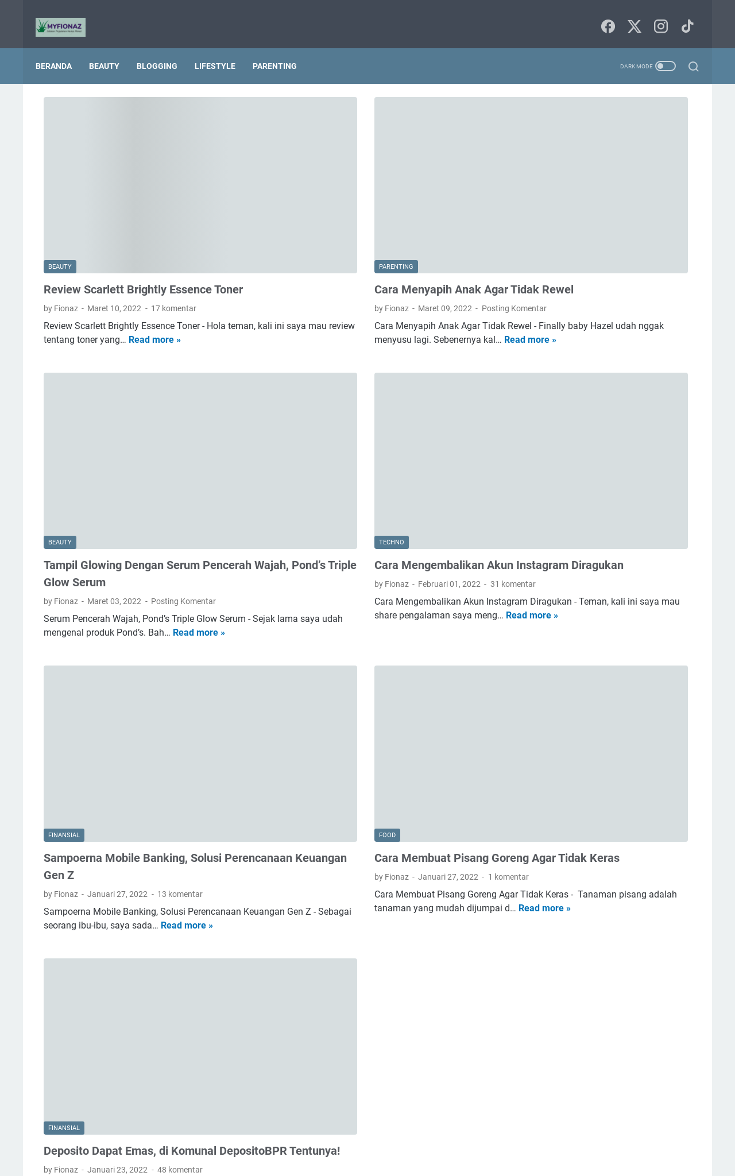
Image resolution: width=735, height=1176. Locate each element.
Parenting (283, 47)
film (645, 290)
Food (534, 226)
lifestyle (667, 311)
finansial (540, 311)
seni (562, 354)
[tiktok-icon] (683, 15)
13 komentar (180, 733)
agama (537, 248)
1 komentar (403, 733)
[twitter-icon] (632, 15)
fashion (611, 290)
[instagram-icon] (657, 15)
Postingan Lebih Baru (94, 1067)
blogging (652, 248)
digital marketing (555, 290)
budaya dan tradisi (589, 269)
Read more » (98, 282)
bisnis (612, 248)
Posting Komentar (409, 237)
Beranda (62, 47)
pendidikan (646, 333)
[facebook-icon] (606, 15)
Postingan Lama (436, 1067)
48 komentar (180, 980)
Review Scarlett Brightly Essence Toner (143, 219)
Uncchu (414, 1158)
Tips (656, 226)
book (534, 269)
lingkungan (544, 333)
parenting (595, 333)
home (579, 311)
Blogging (165, 47)
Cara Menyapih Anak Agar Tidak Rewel (369, 219)
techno (595, 354)
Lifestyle (223, 47)
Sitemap (368, 1134)
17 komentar (173, 237)
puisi (533, 354)
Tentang (409, 1134)
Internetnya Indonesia (596, 226)
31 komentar (408, 485)
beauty (576, 248)
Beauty (112, 47)
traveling (637, 354)
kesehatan (621, 311)
